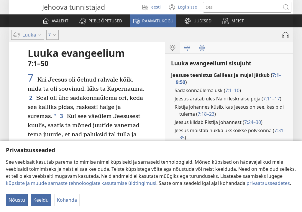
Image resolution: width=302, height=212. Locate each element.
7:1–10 (232, 90)
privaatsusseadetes (268, 183)
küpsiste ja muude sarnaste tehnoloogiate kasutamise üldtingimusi (81, 183)
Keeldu (41, 200)
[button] (100, 20)
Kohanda (67, 200)
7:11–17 (271, 98)
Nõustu (17, 200)
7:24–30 (252, 122)
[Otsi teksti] (242, 7)
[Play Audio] (285, 35)
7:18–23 (206, 114)
